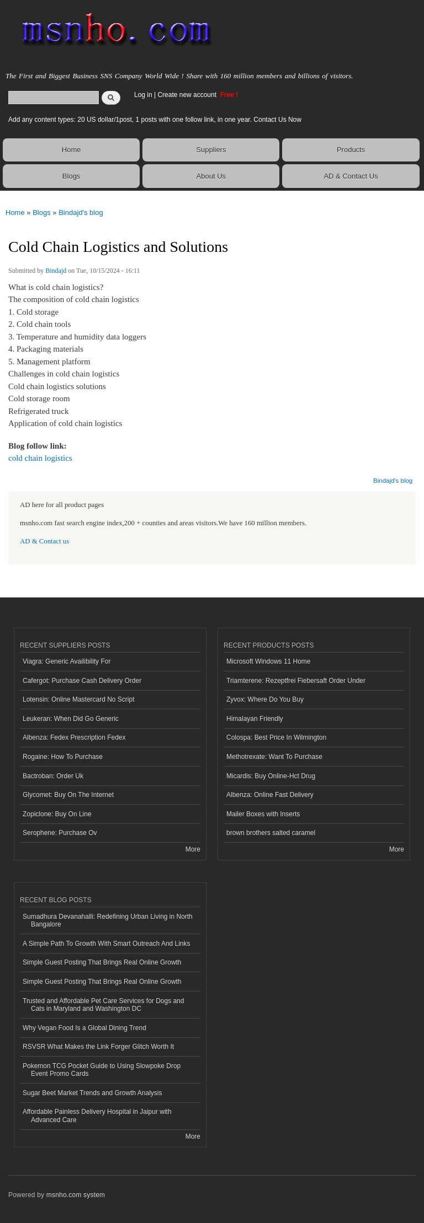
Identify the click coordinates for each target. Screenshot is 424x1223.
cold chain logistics (40, 458)
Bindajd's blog (81, 212)
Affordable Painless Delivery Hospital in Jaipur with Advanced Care (97, 1115)
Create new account (187, 95)
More (193, 849)
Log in (143, 95)
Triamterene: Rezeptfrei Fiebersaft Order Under (295, 681)
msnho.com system (75, 1195)
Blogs (71, 176)
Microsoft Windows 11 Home (268, 661)
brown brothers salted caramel (270, 833)
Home (71, 150)
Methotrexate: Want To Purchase (274, 757)
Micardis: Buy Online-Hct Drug (270, 776)
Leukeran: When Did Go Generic (71, 719)
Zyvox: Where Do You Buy (265, 699)
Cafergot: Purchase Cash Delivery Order (82, 681)
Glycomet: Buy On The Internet (68, 795)
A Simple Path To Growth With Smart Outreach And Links (106, 943)
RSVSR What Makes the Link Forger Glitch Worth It (98, 1046)
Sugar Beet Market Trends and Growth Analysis (92, 1093)
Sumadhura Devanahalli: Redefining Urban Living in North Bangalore (108, 920)
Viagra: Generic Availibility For (66, 661)
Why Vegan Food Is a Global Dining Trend (84, 1028)
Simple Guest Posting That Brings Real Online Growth (102, 962)
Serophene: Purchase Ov (60, 833)
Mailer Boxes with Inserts (263, 814)
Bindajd (55, 270)
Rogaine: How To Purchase (63, 757)
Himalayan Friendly (254, 719)
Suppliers (211, 150)
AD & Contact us (44, 541)
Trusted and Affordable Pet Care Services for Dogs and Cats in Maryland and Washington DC (103, 1004)
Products (351, 150)
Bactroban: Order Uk (53, 776)
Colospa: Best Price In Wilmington (276, 737)
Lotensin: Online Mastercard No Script (79, 699)
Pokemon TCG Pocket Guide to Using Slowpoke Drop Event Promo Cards (102, 1069)
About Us (211, 176)
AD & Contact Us (351, 176)
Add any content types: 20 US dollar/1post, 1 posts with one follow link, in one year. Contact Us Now (154, 119)
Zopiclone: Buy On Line (57, 814)
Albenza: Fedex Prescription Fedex (74, 737)
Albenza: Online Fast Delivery (270, 795)
